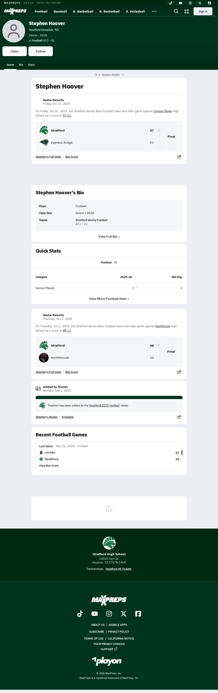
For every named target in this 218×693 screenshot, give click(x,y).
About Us (98, 625)
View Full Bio (109, 236)
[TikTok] (170, 3)
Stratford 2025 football (104, 405)
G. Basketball (109, 11)
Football (41, 11)
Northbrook (162, 326)
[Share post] (179, 156)
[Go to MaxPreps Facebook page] (138, 614)
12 (152, 357)
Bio (21, 65)
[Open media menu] (186, 11)
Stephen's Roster (47, 417)
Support (109, 649)
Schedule (68, 417)
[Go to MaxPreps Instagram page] (109, 614)
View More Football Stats (109, 298)
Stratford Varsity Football (92, 220)
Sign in (203, 11)
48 (152, 345)
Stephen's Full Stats (48, 157)
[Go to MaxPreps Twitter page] (123, 614)
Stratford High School (109, 546)
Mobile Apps (118, 625)
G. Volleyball (135, 11)
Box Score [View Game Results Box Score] (71, 157)
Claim (15, 51)
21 (152, 142)
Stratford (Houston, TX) (44, 29)
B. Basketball (83, 11)
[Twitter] (199, 3)
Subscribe (96, 632)
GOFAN (29, 2)
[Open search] (176, 11)
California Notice (121, 639)
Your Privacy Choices (109, 644)
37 (152, 130)
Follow (41, 51)
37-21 (67, 115)
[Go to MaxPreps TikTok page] (80, 614)
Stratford (52, 130)
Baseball (60, 11)
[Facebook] (209, 3)
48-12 (67, 330)
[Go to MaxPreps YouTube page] (94, 614)
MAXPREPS (12, 2)
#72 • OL (42, 40)
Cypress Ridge (162, 111)
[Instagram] (190, 3)
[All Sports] (154, 11)
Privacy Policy (118, 632)
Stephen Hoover (47, 23)
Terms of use (94, 639)
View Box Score (49, 465)
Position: (106, 262)
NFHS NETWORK (49, 2)
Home (10, 65)
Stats (31, 65)
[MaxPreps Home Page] (95, 74)
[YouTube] (180, 3)
